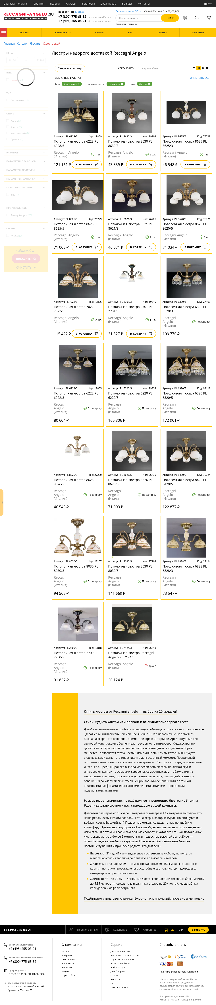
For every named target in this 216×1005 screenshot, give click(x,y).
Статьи (114, 983)
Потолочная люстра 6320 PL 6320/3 (185, 309)
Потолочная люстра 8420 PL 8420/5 (185, 482)
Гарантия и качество (122, 959)
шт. (170, 930)
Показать (26, 258)
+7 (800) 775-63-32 (84, 17)
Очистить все (199, 77)
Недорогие (116, 83)
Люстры (35, 44)
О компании (72, 944)
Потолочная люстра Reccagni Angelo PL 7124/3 (131, 655)
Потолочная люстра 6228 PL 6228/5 (76, 143)
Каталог (3, 32)
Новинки (67, 967)
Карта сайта (68, 975)
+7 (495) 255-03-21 (84, 21)
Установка (88, 3)
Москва (79, 11)
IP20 (15, 194)
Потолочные (20, 100)
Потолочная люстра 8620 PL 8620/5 (185, 226)
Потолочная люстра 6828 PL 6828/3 (185, 568)
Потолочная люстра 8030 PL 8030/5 (130, 568)
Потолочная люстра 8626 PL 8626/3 (76, 482)
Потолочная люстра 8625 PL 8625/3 (185, 143)
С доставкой (72, 83)
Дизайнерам (108, 3)
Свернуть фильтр (70, 68)
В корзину (87, 164)
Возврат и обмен (120, 963)
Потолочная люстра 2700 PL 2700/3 (76, 655)
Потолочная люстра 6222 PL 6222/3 (76, 395)
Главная (9, 44)
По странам (68, 959)
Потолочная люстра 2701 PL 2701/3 (130, 309)
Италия (17, 235)
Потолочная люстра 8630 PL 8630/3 (130, 143)
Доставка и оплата (15, 3)
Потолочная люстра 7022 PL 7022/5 (76, 309)
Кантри (16, 127)
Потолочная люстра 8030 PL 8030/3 (76, 568)
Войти (208, 3)
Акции (65, 971)
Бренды (127, 3)
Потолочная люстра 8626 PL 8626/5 (130, 482)
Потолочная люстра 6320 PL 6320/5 (185, 395)
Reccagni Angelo (21, 215)
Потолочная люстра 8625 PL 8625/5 (76, 226)
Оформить (198, 929)
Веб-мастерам (118, 967)
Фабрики (67, 955)
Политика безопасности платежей (178, 971)
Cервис (116, 944)
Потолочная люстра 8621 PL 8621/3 (130, 226)
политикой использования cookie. (180, 989)
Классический (20, 133)
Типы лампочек (119, 987)
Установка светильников (124, 955)
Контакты (144, 3)
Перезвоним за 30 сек (129, 11)
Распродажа (68, 963)
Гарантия (38, 3)
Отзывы (71, 3)
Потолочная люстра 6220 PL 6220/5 (130, 395)
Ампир (16, 120)
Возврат (55, 3)
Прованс (17, 139)
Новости (115, 979)
